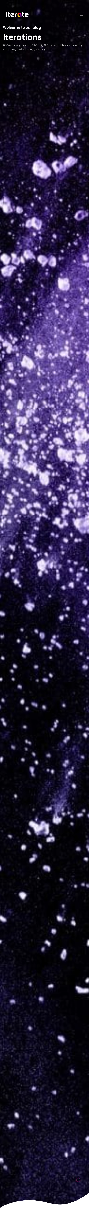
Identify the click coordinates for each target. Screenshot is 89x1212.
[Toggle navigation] (80, 14)
